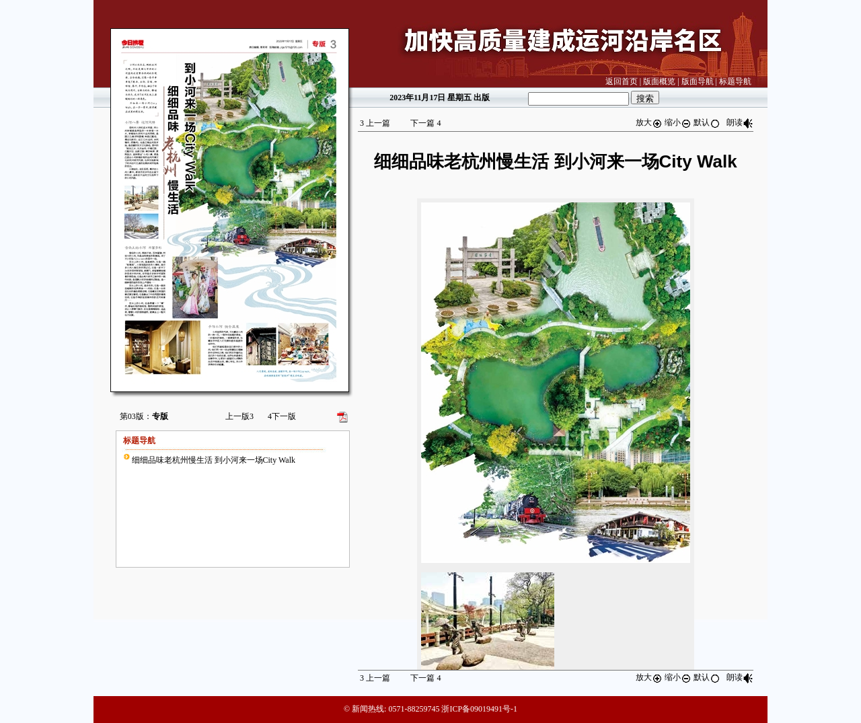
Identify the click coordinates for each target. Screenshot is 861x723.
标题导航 (735, 81)
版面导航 (697, 81)
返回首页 (621, 81)
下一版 (282, 416)
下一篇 (425, 123)
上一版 (239, 416)
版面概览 (659, 81)
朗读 (739, 122)
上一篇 (375, 123)
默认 (707, 122)
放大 (649, 122)
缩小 (678, 122)
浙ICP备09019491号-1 (479, 709)
